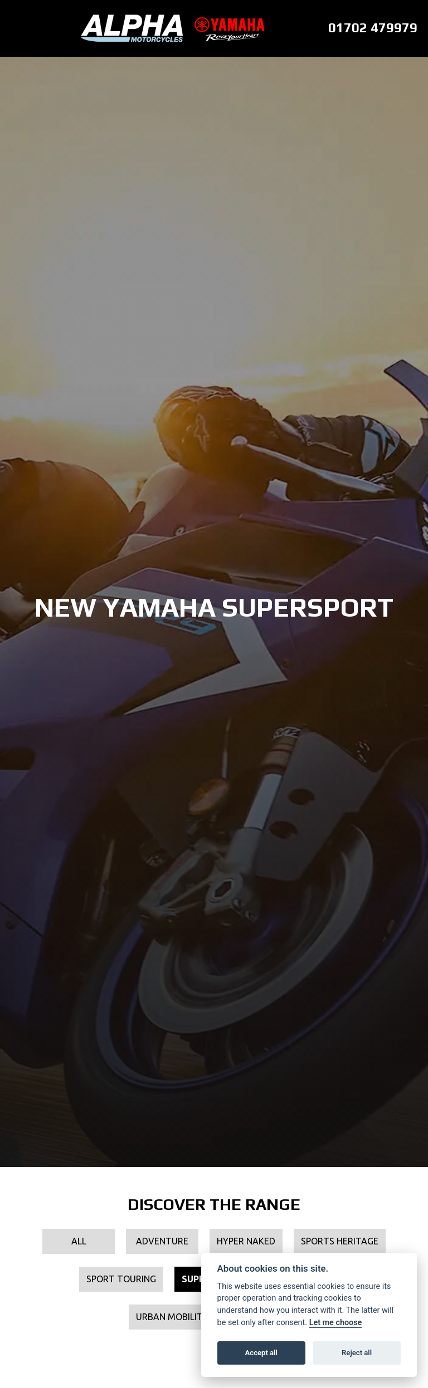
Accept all (261, 1352)
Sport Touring (121, 1279)
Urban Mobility (172, 1317)
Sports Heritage (339, 1241)
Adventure (162, 1241)
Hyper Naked (246, 1241)
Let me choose (335, 1322)
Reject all (357, 1352)
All (78, 1241)
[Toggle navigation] (14, 28)
